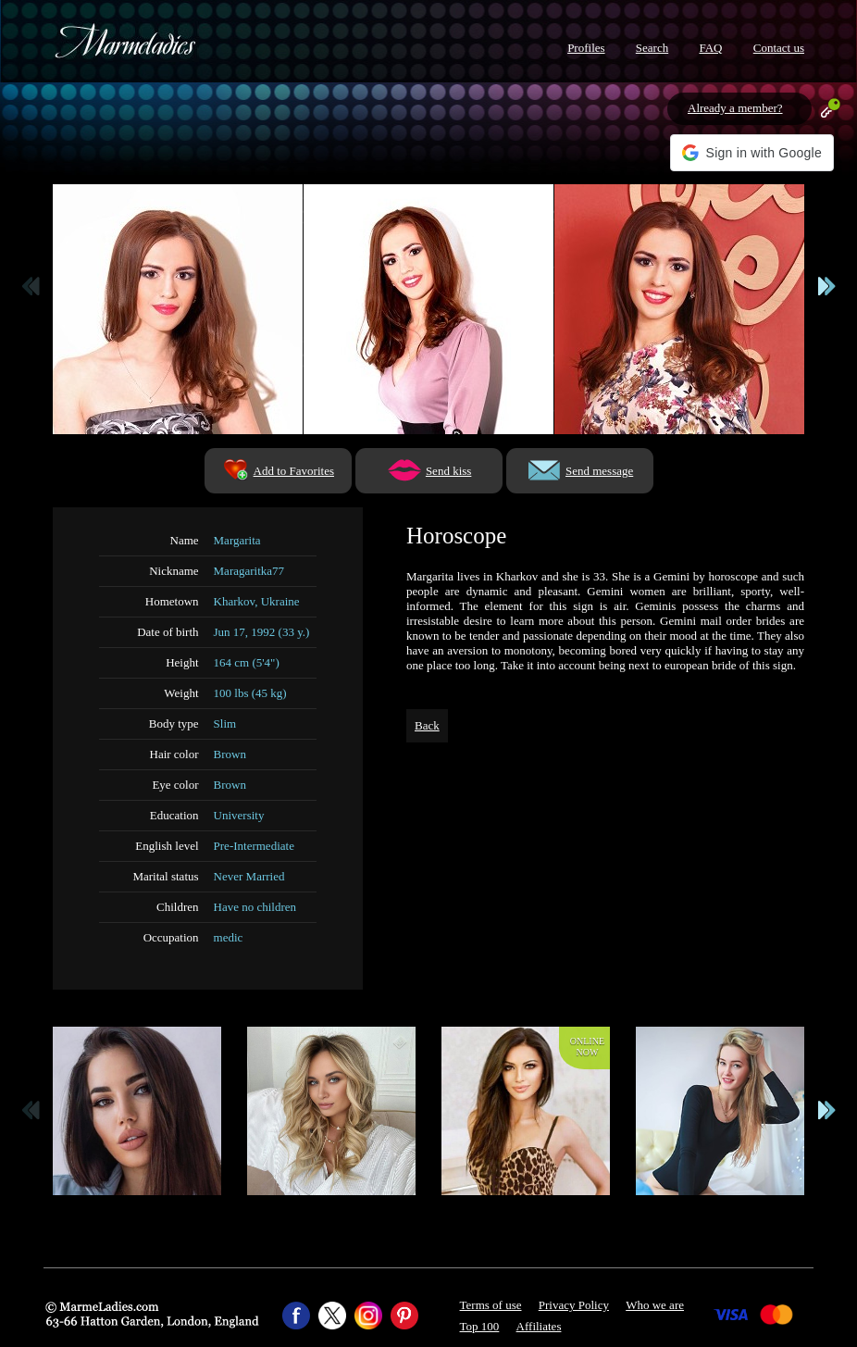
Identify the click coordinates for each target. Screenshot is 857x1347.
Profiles (585, 48)
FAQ (710, 48)
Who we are (655, 1305)
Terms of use (491, 1305)
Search (652, 48)
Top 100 (480, 1326)
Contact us (778, 48)
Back (427, 725)
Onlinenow (587, 1046)
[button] (752, 152)
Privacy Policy (574, 1305)
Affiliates (539, 1326)
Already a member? (735, 108)
